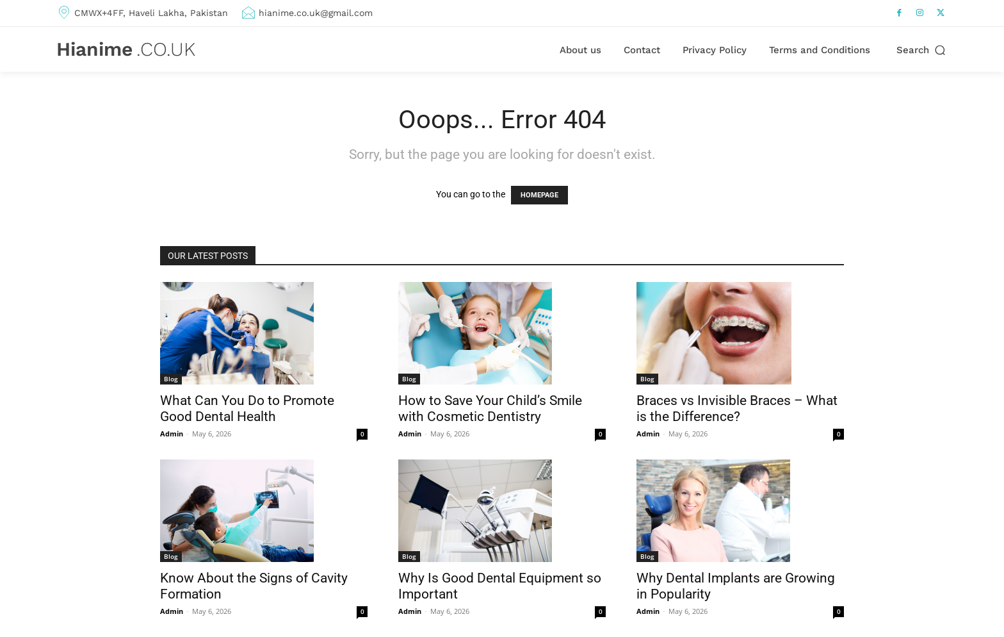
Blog (171, 378)
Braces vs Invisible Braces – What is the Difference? (737, 408)
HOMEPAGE (539, 195)
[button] (922, 50)
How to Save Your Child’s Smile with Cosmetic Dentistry (490, 408)
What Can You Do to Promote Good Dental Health (247, 408)
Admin (171, 433)
